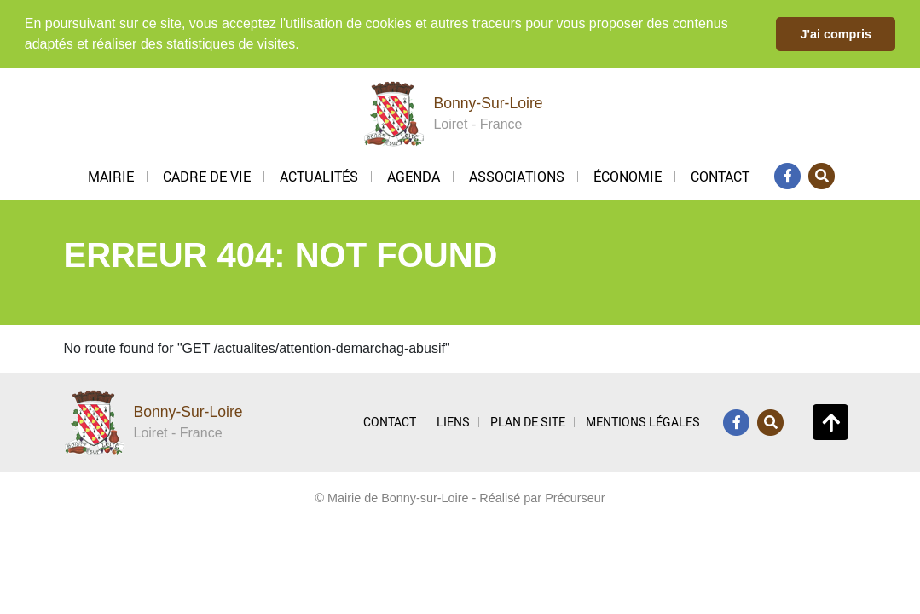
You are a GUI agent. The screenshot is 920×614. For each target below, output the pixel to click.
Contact (720, 174)
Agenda (413, 174)
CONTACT (389, 420)
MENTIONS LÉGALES (643, 420)
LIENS (453, 420)
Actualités (319, 174)
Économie (627, 174)
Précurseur (575, 496)
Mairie (111, 174)
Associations (516, 174)
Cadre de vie (207, 174)
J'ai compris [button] (835, 34)
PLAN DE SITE (527, 420)
